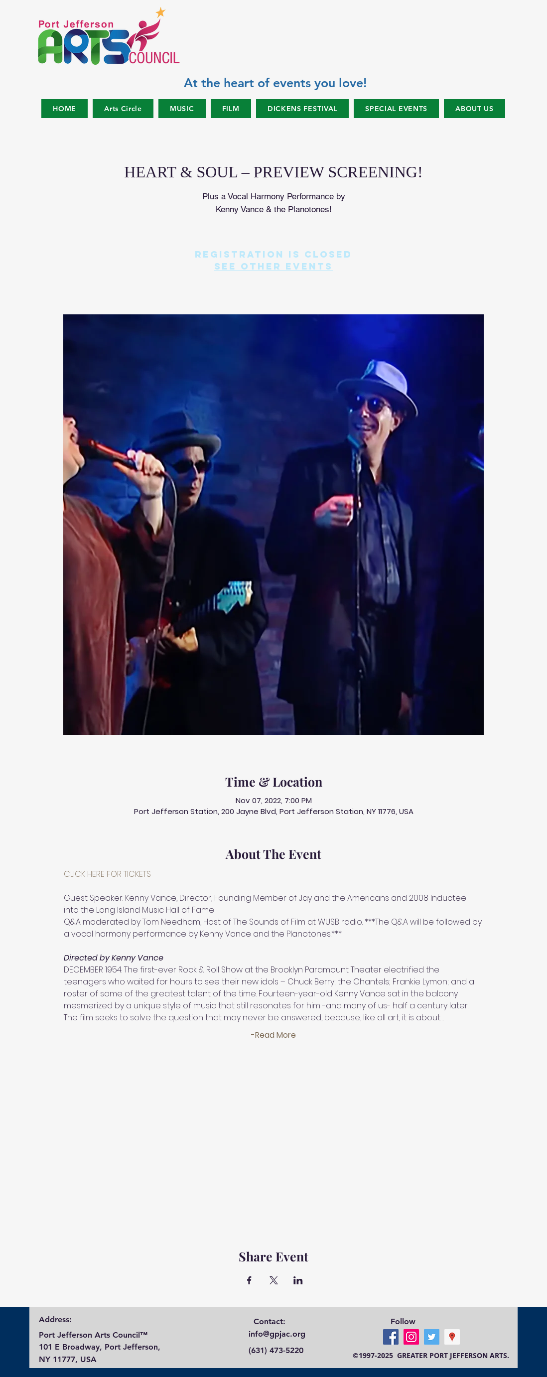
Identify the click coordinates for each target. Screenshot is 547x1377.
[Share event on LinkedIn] (298, 1280)
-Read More (273, 1035)
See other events (273, 266)
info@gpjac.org (277, 1334)
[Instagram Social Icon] (411, 1337)
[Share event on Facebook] (249, 1280)
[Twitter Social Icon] (431, 1337)
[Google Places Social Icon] (452, 1337)
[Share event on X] (273, 1280)
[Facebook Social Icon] (391, 1337)
